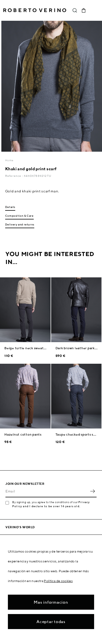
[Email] (46, 491)
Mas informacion (51, 602)
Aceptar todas (51, 621)
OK (92, 491)
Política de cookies (58, 581)
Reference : (14, 175)
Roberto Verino (35, 10)
